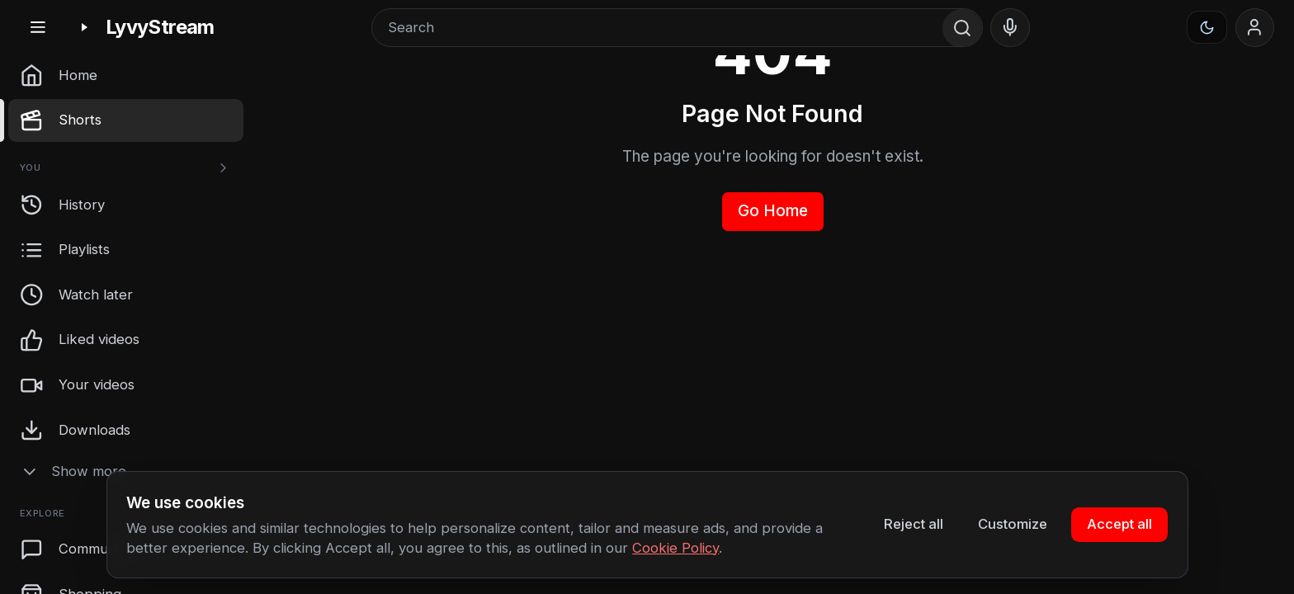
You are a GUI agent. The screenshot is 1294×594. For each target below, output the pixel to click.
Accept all (1119, 524)
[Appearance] (1207, 27)
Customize (1012, 524)
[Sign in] (1255, 28)
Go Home (773, 210)
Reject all (913, 524)
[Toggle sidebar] (37, 27)
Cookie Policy (675, 548)
